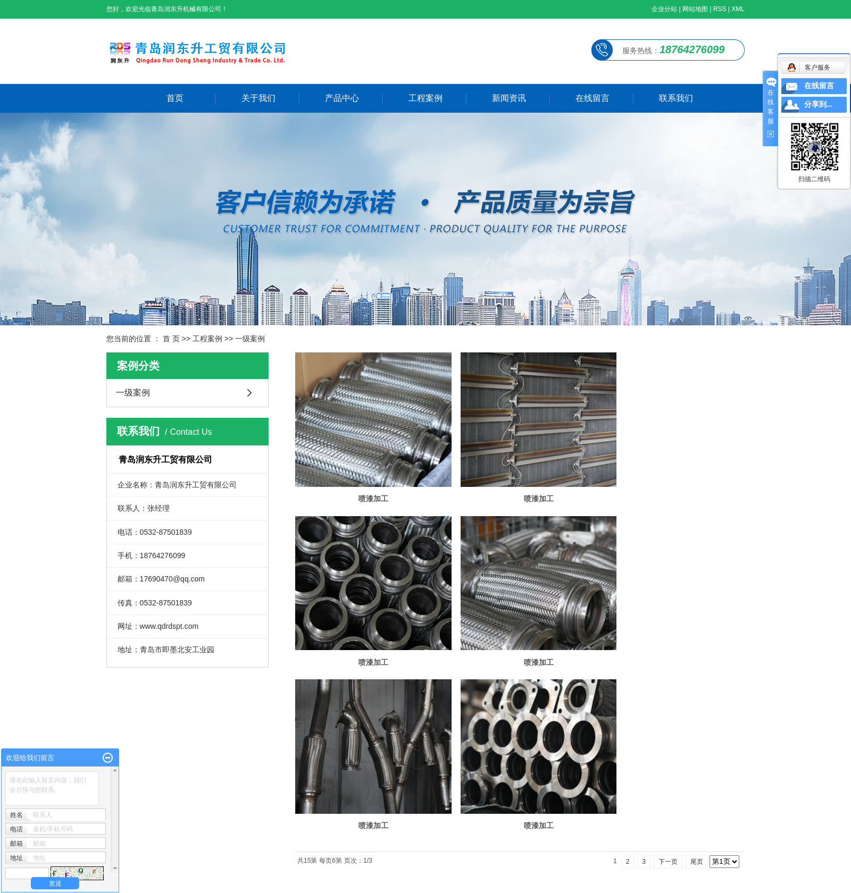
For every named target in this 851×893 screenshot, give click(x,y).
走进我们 (675, 806)
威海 (153, 883)
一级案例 (250, 338)
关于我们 (258, 98)
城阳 (271, 883)
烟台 (170, 883)
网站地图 (695, 9)
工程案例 (425, 98)
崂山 (237, 883)
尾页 (696, 676)
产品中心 (342, 98)
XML (738, 9)
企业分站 (664, 9)
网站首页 (675, 790)
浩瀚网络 (273, 867)
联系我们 (676, 98)
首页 (174, 98)
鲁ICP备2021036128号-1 (177, 867)
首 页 (171, 338)
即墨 (254, 883)
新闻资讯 (509, 98)
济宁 (305, 883)
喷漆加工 (367, 488)
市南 (204, 883)
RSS (720, 9)
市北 (187, 883)
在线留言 (592, 98)
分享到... (818, 104)
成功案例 (730, 790)
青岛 (288, 883)
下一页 (668, 676)
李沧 (220, 883)
